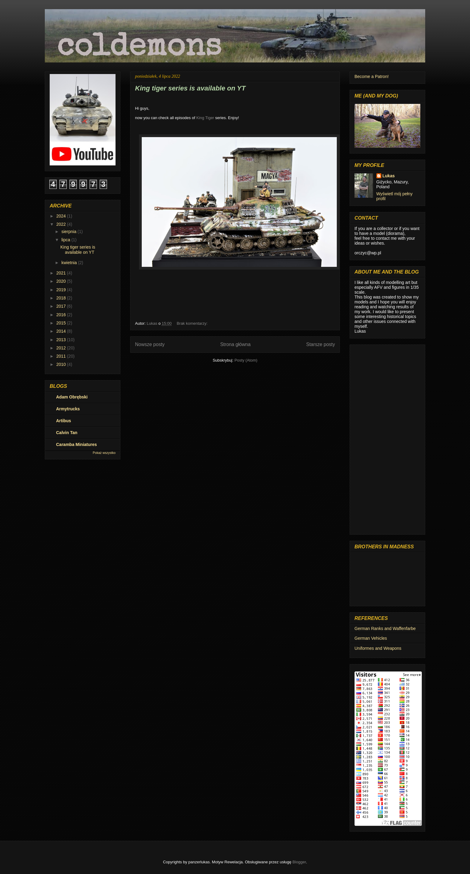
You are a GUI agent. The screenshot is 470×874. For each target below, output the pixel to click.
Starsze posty (320, 344)
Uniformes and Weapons (377, 648)
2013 (61, 339)
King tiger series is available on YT (190, 88)
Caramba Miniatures (76, 444)
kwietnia (69, 262)
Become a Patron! (371, 76)
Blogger (299, 862)
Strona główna (235, 344)
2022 (61, 224)
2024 (61, 216)
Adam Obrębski (71, 397)
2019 (61, 289)
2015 (61, 322)
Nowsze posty (150, 344)
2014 (61, 331)
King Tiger (205, 117)
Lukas (389, 175)
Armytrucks (68, 408)
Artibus (63, 420)
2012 (61, 347)
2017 (61, 306)
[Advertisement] (387, 438)
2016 (61, 314)
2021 (61, 273)
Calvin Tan (66, 432)
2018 (61, 297)
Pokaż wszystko (104, 453)
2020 (61, 281)
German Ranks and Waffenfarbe (385, 628)
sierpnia (69, 231)
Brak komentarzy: (193, 323)
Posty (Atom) (245, 360)
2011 (61, 356)
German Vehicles (370, 638)
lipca (66, 239)
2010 (61, 364)
